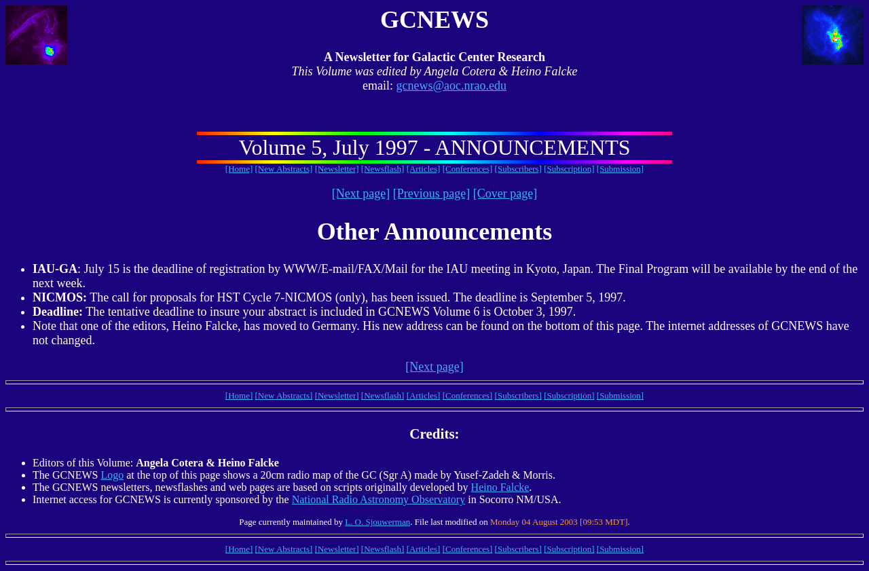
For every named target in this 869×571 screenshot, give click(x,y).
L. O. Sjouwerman (377, 522)
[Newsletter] (337, 169)
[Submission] (620, 169)
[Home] (239, 169)
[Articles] (424, 169)
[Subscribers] (518, 169)
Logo (112, 475)
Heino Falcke (500, 487)
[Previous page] (431, 193)
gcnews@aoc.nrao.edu (451, 85)
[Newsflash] (383, 169)
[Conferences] (468, 169)
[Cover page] (505, 193)
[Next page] (361, 193)
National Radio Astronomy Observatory (379, 499)
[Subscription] (569, 169)
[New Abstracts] (284, 169)
